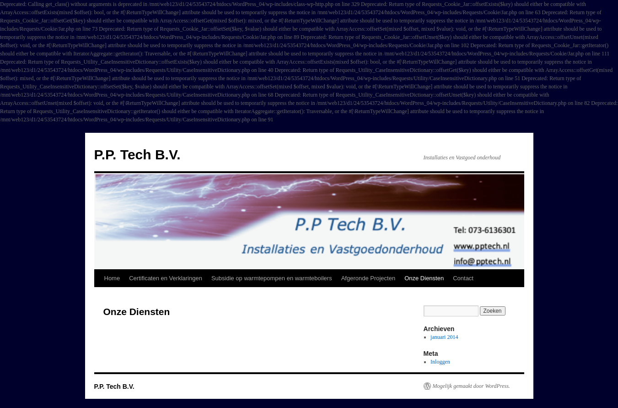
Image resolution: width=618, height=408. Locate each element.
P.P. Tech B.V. (137, 154)
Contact (463, 278)
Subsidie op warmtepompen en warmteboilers (271, 278)
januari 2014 (444, 337)
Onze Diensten (424, 278)
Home (112, 278)
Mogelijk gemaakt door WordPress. (471, 386)
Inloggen (440, 362)
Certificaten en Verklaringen (165, 278)
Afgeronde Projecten (368, 278)
